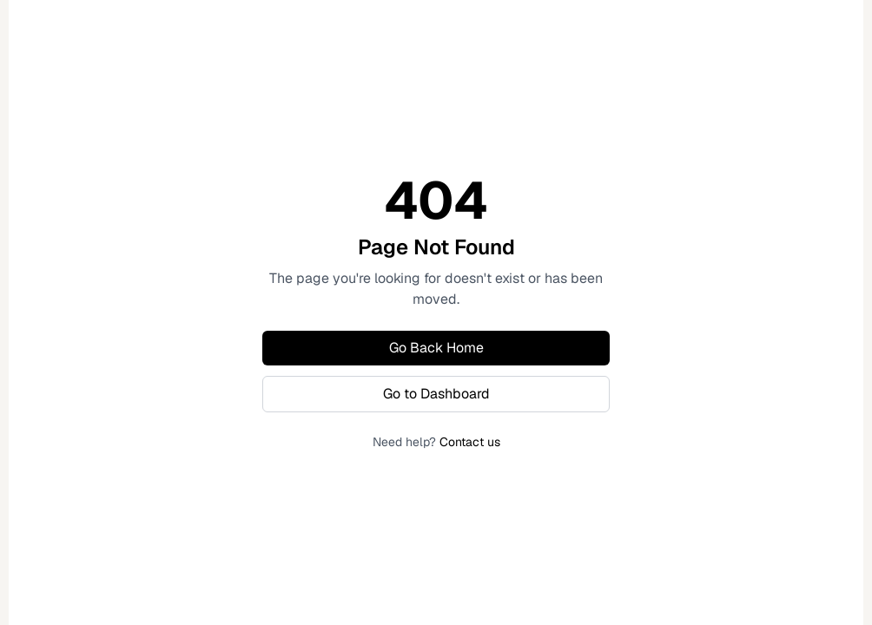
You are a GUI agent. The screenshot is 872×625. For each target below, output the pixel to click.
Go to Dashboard (436, 394)
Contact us (469, 442)
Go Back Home (436, 348)
